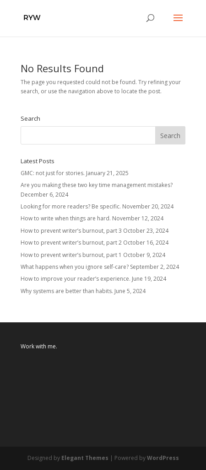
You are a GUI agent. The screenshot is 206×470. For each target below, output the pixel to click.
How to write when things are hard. (66, 218)
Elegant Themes (84, 458)
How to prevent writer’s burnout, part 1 (71, 255)
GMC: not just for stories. (53, 173)
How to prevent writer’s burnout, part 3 (71, 231)
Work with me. (39, 346)
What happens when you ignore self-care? (75, 267)
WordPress (163, 458)
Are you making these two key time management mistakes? (97, 185)
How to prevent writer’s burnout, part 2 (71, 242)
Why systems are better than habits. (67, 291)
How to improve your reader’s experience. (75, 279)
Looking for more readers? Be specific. (71, 206)
